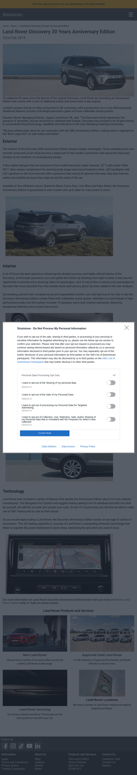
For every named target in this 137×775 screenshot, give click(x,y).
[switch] (111, 382)
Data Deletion (49, 446)
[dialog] (68, 387)
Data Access (68, 446)
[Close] (128, 328)
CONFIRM (44, 433)
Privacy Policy (87, 446)
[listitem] (68, 375)
